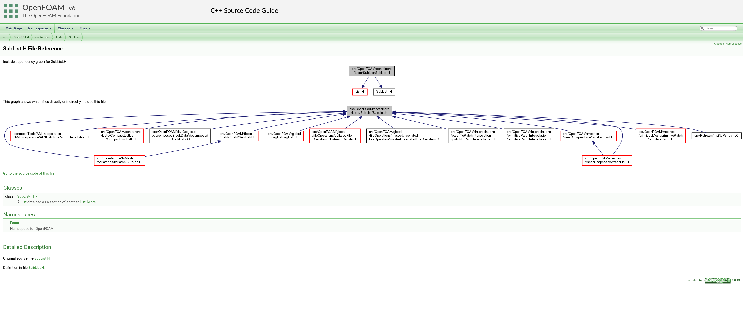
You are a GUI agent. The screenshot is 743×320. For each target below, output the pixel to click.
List (23, 202)
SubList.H (42, 258)
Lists (59, 37)
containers (42, 37)
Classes (66, 29)
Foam (14, 223)
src (5, 37)
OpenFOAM (43, 7)
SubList (74, 37)
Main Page (14, 28)
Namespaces (40, 29)
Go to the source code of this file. (29, 173)
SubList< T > (27, 196)
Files (85, 29)
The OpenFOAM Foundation (51, 15)
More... (92, 202)
